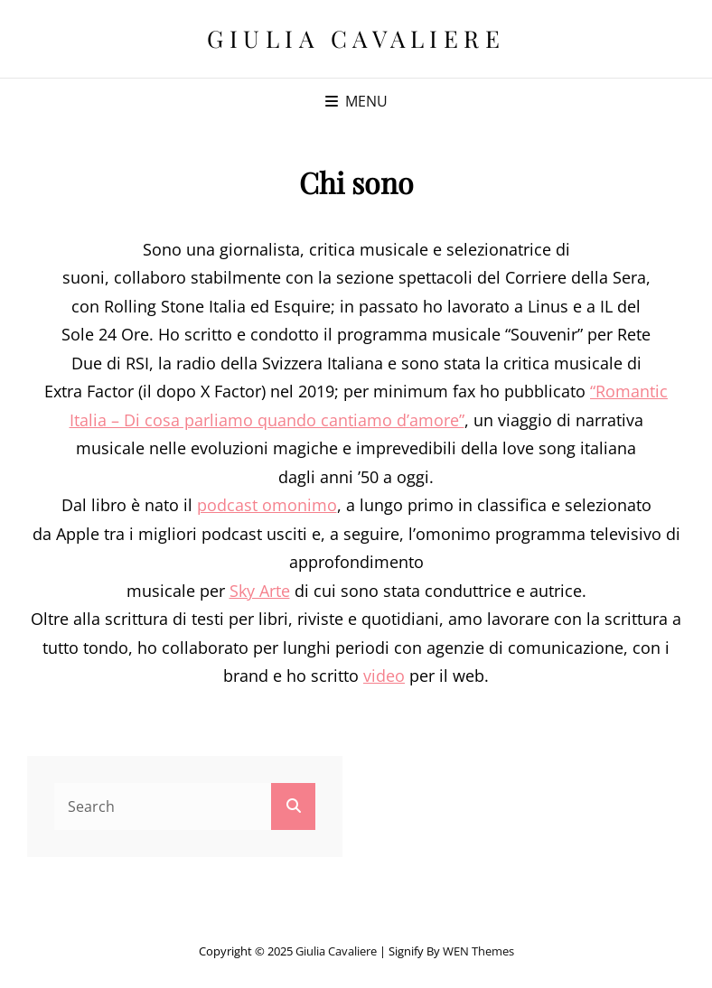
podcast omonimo (267, 505)
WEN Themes (478, 951)
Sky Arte (260, 590)
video (384, 675)
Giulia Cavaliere (356, 38)
